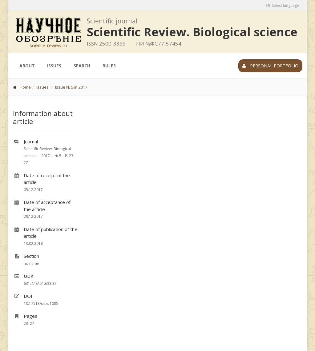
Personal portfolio (270, 66)
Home (25, 87)
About (27, 66)
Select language (282, 5)
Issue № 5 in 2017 (71, 87)
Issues (54, 66)
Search (82, 66)
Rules (109, 66)
